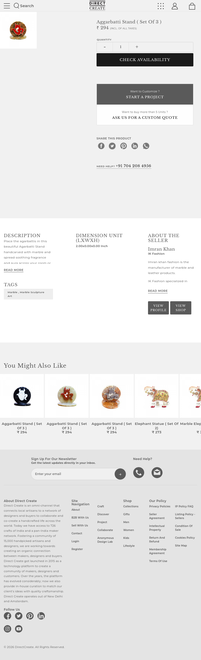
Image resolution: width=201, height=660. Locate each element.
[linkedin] (134, 145)
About (76, 509)
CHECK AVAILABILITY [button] (145, 60)
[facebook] (101, 145)
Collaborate (105, 530)
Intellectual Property (157, 528)
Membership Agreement (158, 551)
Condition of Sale (183, 528)
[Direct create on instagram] (8, 628)
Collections (130, 506)
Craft (100, 506)
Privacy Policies (159, 506)
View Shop (181, 308)
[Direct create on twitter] (19, 615)
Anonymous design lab (105, 539)
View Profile (158, 308)
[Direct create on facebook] (8, 615)
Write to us (158, 472)
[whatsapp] (146, 145)
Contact (77, 533)
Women (128, 530)
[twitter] (112, 145)
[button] (195, 404)
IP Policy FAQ (184, 506)
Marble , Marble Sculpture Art (26, 294)
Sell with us (80, 525)
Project (102, 522)
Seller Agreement (157, 516)
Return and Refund (157, 539)
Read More (13, 270)
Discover (103, 514)
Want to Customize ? (145, 95)
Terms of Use (158, 561)
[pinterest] (123, 145)
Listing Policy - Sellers (185, 516)
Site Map (181, 545)
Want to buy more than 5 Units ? (145, 115)
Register (77, 549)
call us (139, 472)
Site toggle (7, 5)
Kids (126, 538)
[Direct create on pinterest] (30, 615)
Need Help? (124, 166)
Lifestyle (129, 546)
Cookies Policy (185, 537)
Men (126, 522)
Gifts (126, 514)
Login (75, 541)
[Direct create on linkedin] (42, 615)
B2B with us (80, 517)
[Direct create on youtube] (19, 628)
